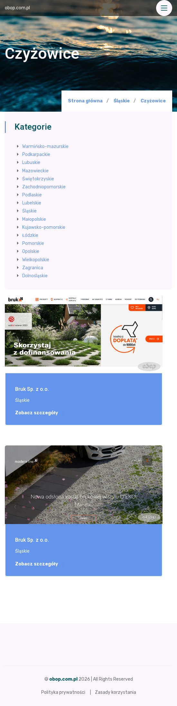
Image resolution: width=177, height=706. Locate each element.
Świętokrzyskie (38, 179)
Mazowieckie (35, 171)
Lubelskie (31, 203)
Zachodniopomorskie (44, 187)
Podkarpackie (36, 154)
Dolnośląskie (35, 276)
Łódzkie (30, 235)
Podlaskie (32, 195)
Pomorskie (33, 243)
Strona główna (85, 101)
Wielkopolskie (35, 260)
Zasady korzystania (115, 692)
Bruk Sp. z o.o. (32, 389)
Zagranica (32, 268)
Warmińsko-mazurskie (45, 146)
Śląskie (122, 101)
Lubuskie (31, 162)
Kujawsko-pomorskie (43, 227)
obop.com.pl (17, 8)
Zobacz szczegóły (40, 413)
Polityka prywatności (63, 692)
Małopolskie (34, 219)
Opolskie (30, 251)
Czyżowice (153, 101)
